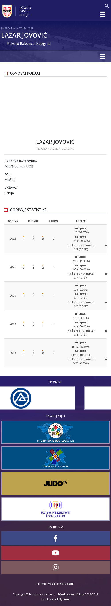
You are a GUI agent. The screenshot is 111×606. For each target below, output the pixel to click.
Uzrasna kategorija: (21, 161)
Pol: (7, 174)
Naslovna (8, 28)
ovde (70, 584)
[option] (55, 398)
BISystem (63, 599)
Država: (10, 187)
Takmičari (26, 28)
